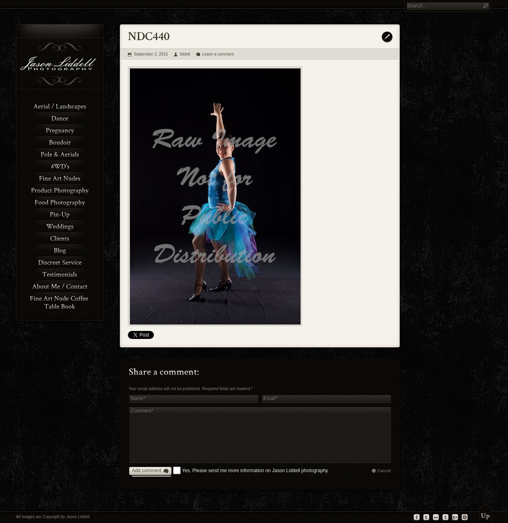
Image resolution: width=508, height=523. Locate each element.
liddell (185, 54)
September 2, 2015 (151, 54)
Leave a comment (218, 54)
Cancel (384, 470)
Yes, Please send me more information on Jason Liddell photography (255, 470)
